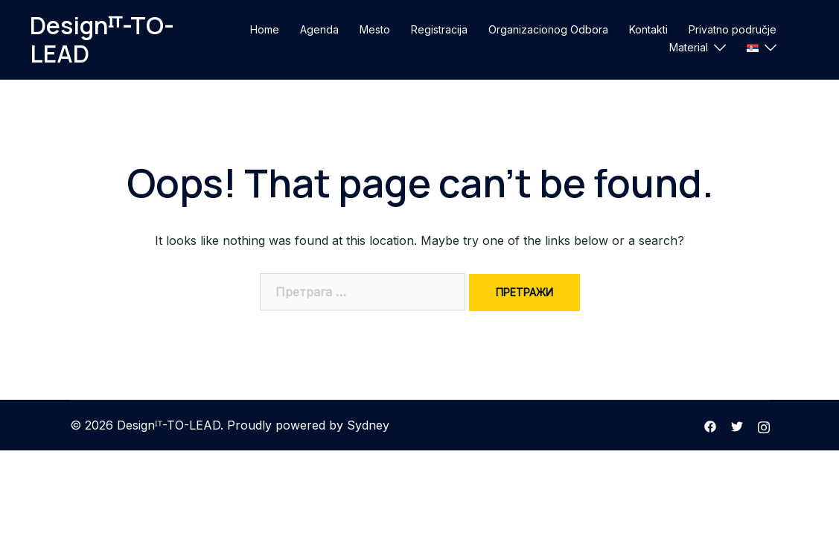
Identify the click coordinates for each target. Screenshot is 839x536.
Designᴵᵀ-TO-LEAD (102, 39)
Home (264, 29)
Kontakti (648, 29)
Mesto (375, 29)
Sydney (368, 425)
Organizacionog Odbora (548, 29)
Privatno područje (732, 29)
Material (688, 47)
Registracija (439, 29)
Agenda (319, 29)
